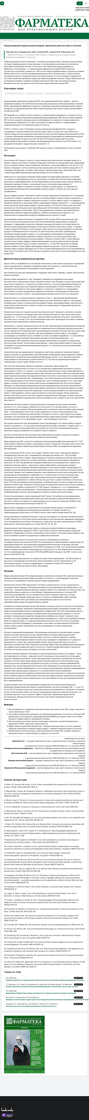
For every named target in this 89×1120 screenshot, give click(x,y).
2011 (3, 40)
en (86, 3)
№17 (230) (11, 40)
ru (79, 3)
